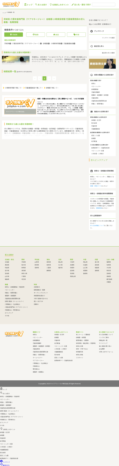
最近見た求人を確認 (108, 53)
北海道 (7, 262)
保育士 (93, 83)
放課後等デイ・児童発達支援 (100, 148)
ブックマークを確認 (108, 38)
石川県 (60, 265)
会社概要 (102, 349)
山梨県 (37, 262)
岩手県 (7, 270)
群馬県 (23, 268)
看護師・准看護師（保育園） (100, 95)
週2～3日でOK (38, 301)
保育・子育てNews (82, 349)
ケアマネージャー (38, 360)
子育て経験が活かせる (41, 298)
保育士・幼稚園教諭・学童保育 (14, 287)
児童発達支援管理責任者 (99, 101)
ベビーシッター (96, 86)
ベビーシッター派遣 (97, 151)
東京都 (23, 270)
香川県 (97, 262)
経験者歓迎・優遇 (39, 290)
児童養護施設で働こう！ (34, 88)
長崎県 (109, 276)
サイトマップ (103, 343)
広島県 (85, 265)
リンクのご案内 (104, 337)
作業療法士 (36, 366)
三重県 (49, 268)
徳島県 (97, 268)
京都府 (72, 268)
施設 (56, 34)
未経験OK (37, 287)
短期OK (36, 304)
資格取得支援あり (39, 296)
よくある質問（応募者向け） (100, 24)
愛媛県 (97, 270)
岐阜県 (49, 265)
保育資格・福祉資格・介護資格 (86, 343)
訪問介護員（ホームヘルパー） (14, 301)
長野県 (37, 268)
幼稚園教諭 (94, 89)
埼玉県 (23, 279)
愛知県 (49, 262)
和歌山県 (73, 276)
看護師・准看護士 (38, 372)
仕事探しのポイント (59, 4)
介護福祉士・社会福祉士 (12, 304)
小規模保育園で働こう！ (14, 88)
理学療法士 (36, 369)
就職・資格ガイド (95, 186)
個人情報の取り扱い (105, 346)
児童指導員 (94, 98)
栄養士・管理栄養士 (97, 104)
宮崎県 (109, 273)
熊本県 (109, 270)
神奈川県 (24, 273)
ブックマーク (5, 462)
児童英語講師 (95, 92)
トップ (28, 4)
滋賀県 (72, 270)
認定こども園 (95, 135)
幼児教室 (94, 141)
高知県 (97, 265)
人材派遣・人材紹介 (97, 154)
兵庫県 (72, 265)
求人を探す (41, 4)
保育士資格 (79, 355)
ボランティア (9, 313)
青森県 (7, 265)
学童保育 (94, 126)
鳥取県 (85, 270)
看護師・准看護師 (10, 296)
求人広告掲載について (97, 225)
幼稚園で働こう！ (52, 88)
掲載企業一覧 (103, 340)
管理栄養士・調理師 (82, 340)
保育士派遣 (79, 346)
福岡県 (109, 262)
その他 (7, 316)
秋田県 (7, 268)
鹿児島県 (109, 279)
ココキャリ (79, 357)
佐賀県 (109, 265)
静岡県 (49, 270)
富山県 (60, 262)
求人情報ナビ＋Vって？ (98, 20)
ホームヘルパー (38, 357)
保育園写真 (79, 352)
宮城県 (7, 273)
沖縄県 (109, 282)
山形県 (7, 276)
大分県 (109, 268)
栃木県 (23, 265)
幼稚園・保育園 (81, 337)
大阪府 (72, 262)
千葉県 (23, 276)
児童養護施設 (95, 129)
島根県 (85, 273)
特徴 (76, 34)
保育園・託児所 (96, 120)
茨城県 (23, 262)
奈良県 (72, 273)
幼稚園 (93, 138)
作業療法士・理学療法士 (12, 310)
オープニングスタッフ (41, 293)
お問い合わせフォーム (106, 352)
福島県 (7, 279)
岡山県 (85, 262)
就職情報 (99, 208)
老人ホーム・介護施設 (83, 334)
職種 (35, 34)
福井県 (60, 268)
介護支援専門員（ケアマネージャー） (16, 307)
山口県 (85, 268)
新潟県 (37, 265)
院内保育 (94, 123)
